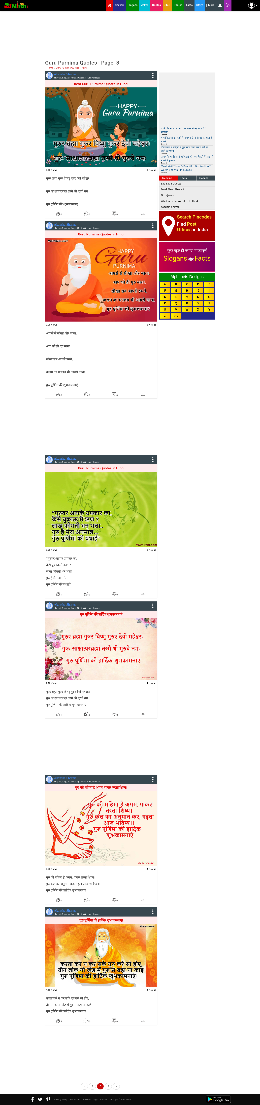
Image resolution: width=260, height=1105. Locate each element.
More (210, 5)
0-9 (176, 316)
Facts (183, 178)
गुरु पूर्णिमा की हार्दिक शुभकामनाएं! (101, 920)
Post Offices (186, 226)
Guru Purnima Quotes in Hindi (101, 234)
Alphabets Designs (187, 276)
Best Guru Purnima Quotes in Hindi (101, 84)
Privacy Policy (60, 1099)
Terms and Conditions (80, 1099)
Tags (95, 1099)
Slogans (203, 178)
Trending (167, 178)
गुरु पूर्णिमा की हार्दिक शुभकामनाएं (101, 614)
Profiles (103, 1099)
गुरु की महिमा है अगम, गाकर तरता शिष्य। (101, 788)
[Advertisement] (130, 35)
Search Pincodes (194, 217)
